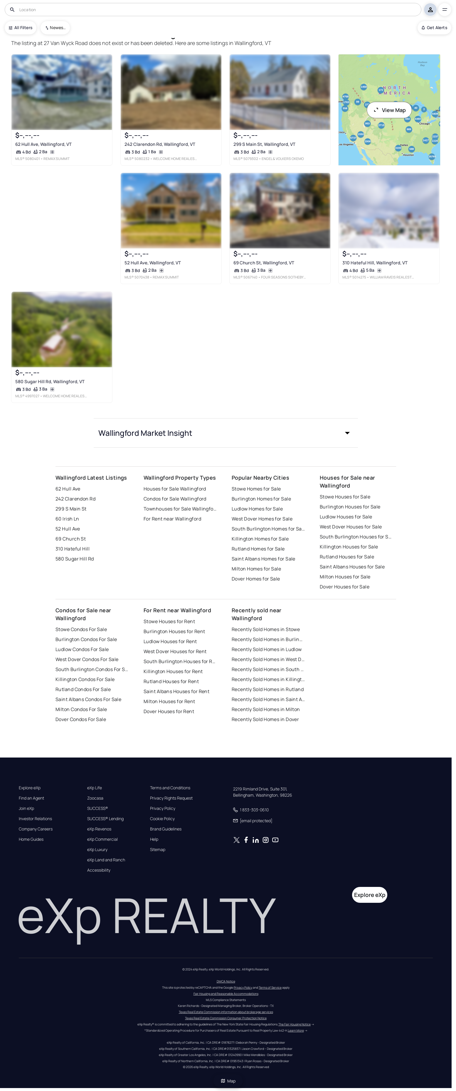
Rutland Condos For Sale (83, 689)
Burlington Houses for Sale (350, 506)
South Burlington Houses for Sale (356, 536)
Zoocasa (95, 798)
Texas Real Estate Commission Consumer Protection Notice (226, 1018)
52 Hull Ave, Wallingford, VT (152, 263)
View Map (389, 110)
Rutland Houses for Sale (347, 556)
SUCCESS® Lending (105, 819)
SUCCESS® (97, 808)
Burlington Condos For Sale (86, 639)
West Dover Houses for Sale (351, 526)
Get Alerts (434, 27)
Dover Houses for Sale (344, 586)
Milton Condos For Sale (81, 709)
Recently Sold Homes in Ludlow (267, 649)
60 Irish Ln (67, 519)
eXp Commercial (102, 839)
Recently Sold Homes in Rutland (268, 689)
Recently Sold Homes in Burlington (268, 639)
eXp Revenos (99, 829)
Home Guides (31, 839)
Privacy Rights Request (171, 798)
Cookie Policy (162, 819)
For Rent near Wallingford (172, 519)
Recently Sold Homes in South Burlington (268, 669)
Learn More (296, 1030)
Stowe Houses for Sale (345, 496)
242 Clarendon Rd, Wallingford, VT (159, 144)
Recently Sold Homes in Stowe (266, 629)
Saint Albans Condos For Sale (88, 699)
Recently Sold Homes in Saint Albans (268, 699)
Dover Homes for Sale (256, 578)
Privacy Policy (162, 808)
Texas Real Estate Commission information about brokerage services (226, 1012)
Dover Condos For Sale (80, 719)
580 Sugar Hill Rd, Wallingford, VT (50, 381)
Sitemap (157, 850)
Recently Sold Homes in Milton (266, 709)
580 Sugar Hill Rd (74, 558)
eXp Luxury (97, 850)
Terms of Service (270, 987)
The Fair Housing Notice (294, 1024)
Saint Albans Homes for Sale (263, 558)
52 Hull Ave (67, 529)
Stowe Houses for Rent (169, 621)
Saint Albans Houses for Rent (176, 691)
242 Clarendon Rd (75, 499)
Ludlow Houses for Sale (346, 516)
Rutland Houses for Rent (171, 681)
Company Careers (36, 829)
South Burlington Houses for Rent (180, 661)
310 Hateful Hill (72, 549)
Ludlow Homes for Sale (257, 509)
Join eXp (26, 808)
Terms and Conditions (170, 788)
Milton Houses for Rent (169, 701)
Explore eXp (30, 788)
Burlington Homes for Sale (261, 499)
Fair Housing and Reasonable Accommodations (225, 994)
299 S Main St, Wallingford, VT (264, 144)
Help (154, 839)
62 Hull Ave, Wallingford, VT (43, 144)
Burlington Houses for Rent (174, 631)
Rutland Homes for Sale (258, 549)
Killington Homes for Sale (260, 539)
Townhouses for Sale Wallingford (180, 509)
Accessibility (98, 870)
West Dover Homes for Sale (262, 519)
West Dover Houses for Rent (175, 651)
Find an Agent (31, 798)
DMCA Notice (226, 981)
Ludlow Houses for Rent (170, 641)
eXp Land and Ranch (106, 860)
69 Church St (70, 539)
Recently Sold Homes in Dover (265, 719)
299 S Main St (71, 509)
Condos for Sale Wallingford (175, 499)
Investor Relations (35, 819)
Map (228, 1081)
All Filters (20, 27)
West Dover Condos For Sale (86, 659)
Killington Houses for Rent (173, 671)
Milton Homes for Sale (256, 568)
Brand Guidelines (165, 829)
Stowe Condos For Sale (81, 629)
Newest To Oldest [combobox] (58, 27)
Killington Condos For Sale (85, 679)
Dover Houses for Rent (169, 711)
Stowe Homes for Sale (256, 489)
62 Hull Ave (67, 489)
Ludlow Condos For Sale (82, 649)
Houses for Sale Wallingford (175, 489)
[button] (226, 432)
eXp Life (94, 788)
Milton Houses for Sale (345, 576)
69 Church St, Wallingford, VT (263, 263)
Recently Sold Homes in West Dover (268, 659)
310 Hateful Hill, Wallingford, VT (375, 263)
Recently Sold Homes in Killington (268, 679)
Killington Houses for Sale (349, 546)
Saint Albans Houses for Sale (352, 566)
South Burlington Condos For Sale (92, 669)
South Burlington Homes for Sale (268, 529)
